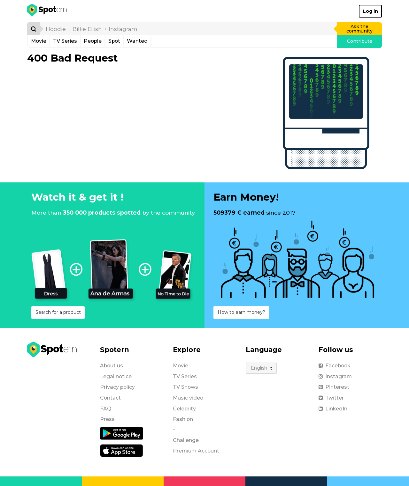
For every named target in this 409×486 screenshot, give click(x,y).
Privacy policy (117, 387)
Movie (38, 41)
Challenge (186, 440)
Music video (188, 398)
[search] (189, 28)
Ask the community (359, 29)
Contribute (359, 41)
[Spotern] (47, 11)
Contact (110, 398)
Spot (114, 41)
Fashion (183, 419)
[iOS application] (121, 450)
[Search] (33, 28)
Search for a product (58, 312)
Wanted (137, 41)
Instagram (335, 376)
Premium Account (196, 451)
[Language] (261, 368)
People (93, 41)
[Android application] (121, 433)
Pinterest (334, 387)
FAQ (105, 409)
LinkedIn (333, 409)
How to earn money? (241, 312)
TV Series (65, 41)
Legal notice (116, 376)
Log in (370, 11)
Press (107, 419)
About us (111, 366)
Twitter (331, 398)
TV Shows (185, 387)
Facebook (334, 366)
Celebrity (184, 409)
